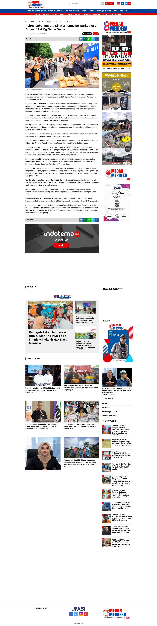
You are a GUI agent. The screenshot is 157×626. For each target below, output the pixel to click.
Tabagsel (46, 14)
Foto (121, 11)
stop (96, 34)
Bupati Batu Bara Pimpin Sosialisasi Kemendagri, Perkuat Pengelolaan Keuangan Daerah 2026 (85, 319)
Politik (91, 11)
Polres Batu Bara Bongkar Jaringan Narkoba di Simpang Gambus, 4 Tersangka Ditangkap (120, 494)
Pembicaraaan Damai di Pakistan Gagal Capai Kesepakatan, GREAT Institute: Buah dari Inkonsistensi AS (41, 426)
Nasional (77, 11)
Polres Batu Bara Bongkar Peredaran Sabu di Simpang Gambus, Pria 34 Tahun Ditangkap (122, 517)
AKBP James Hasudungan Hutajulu (40, 22)
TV (125, 11)
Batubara (96, 14)
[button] (130, 10)
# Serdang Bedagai (109, 412)
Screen (109, 4)
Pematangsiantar (115, 14)
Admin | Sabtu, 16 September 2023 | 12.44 (35, 34)
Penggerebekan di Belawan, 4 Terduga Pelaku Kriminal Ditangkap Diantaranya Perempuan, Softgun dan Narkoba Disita (121, 480)
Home (28, 11)
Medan (38, 14)
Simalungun (87, 14)
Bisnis (50, 11)
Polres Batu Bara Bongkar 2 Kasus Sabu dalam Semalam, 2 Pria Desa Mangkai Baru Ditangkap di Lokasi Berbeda (120, 430)
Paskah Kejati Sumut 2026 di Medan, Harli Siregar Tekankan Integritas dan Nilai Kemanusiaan (42, 390)
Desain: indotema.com (78, 623)
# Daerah (105, 403)
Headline (36, 11)
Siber (45, 608)
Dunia (85, 11)
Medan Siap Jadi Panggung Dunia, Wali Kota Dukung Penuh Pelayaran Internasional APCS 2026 (121, 542)
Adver (114, 11)
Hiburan (68, 11)
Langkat (69, 14)
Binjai (62, 14)
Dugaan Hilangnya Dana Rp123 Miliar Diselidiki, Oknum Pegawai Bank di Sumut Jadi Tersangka (121, 505)
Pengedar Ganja (72, 22)
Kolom (108, 11)
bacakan (87, 34)
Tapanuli (55, 14)
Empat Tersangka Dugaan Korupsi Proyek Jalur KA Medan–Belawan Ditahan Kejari (121, 454)
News (43, 11)
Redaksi (39, 608)
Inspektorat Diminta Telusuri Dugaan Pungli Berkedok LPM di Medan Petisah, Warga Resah (121, 442)
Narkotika (63, 22)
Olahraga (100, 11)
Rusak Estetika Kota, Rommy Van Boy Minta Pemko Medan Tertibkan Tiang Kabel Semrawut (121, 529)
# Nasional (106, 407)
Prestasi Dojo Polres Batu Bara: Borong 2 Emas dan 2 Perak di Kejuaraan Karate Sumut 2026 (81, 426)
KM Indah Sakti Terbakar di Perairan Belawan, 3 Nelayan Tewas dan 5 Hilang (121, 466)
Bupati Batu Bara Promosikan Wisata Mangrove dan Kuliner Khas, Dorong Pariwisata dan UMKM (85, 345)
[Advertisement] (62, 270)
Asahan (77, 14)
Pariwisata (59, 11)
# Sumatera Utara (109, 416)
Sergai (104, 14)
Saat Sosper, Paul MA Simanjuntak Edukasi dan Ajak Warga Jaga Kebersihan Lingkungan (81, 387)
